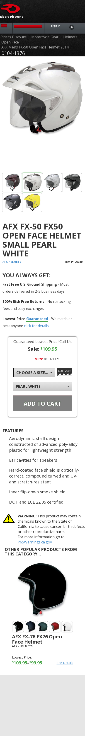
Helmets (70, 37)
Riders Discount (13, 37)
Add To (42, 403)
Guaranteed (37, 318)
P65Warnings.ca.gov (35, 542)
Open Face (10, 42)
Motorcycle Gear (44, 37)
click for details (36, 325)
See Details (65, 663)
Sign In (56, 26)
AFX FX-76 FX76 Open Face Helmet (37, 639)
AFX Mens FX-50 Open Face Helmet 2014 (35, 47)
